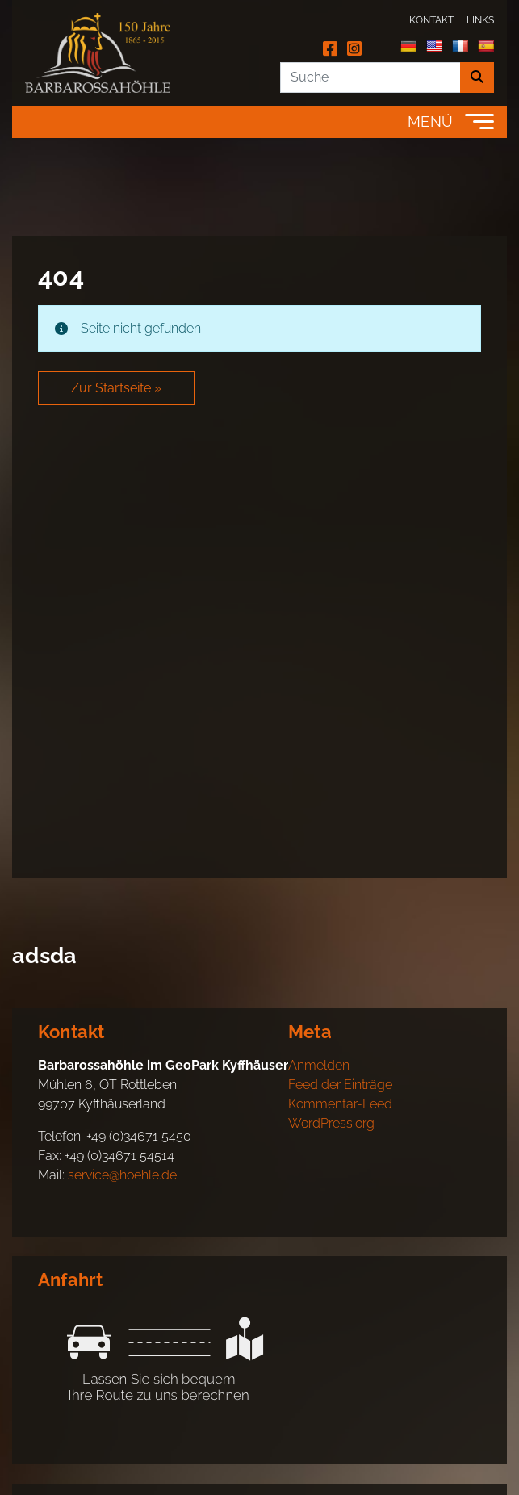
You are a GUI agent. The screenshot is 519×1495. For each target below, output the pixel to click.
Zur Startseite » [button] (116, 388)
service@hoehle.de (122, 1175)
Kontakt (431, 20)
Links (480, 20)
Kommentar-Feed (340, 1104)
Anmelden (318, 1065)
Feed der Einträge (340, 1084)
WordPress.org (331, 1123)
